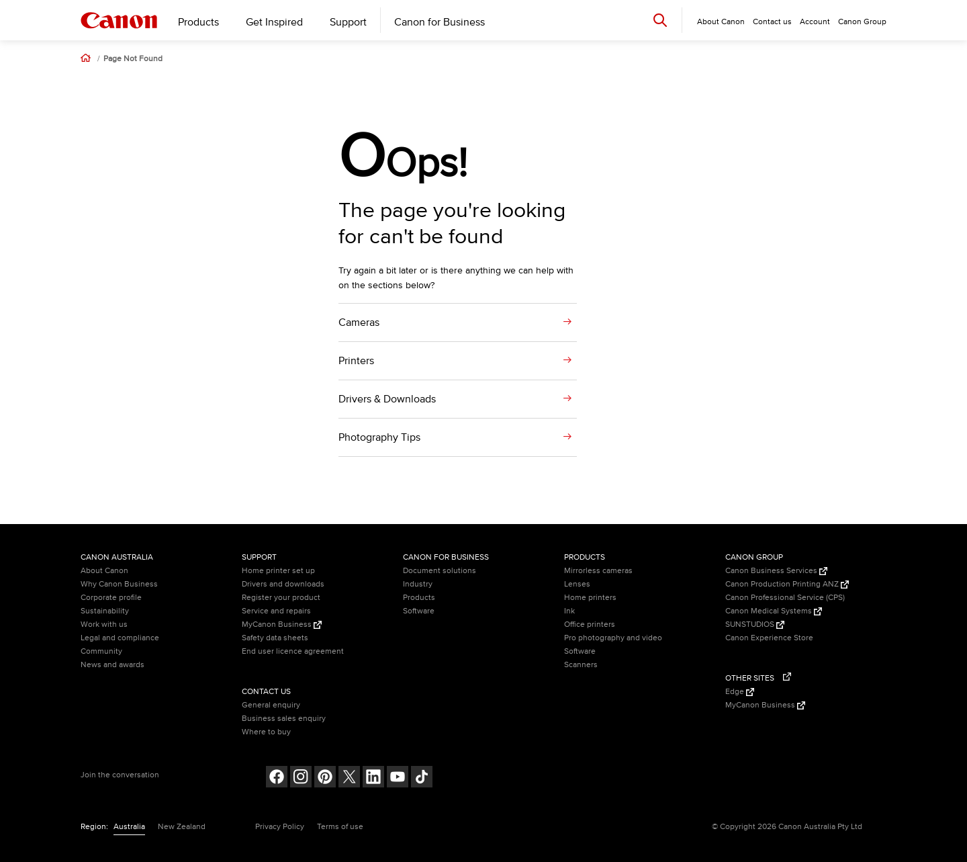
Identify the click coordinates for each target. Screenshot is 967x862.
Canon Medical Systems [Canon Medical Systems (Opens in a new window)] (773, 611)
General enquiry (271, 705)
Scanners (581, 665)
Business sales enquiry (284, 719)
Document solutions (439, 571)
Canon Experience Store (769, 638)
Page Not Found (133, 59)
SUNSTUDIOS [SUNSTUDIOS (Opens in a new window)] (754, 624)
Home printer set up (278, 571)
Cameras (358, 322)
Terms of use (340, 827)
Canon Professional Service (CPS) (785, 598)
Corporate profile (111, 598)
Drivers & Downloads (387, 399)
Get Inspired (274, 22)
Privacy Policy (279, 827)
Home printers (590, 598)
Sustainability (105, 611)
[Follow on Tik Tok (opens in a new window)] (421, 778)
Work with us (104, 624)
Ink (569, 611)
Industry (417, 584)
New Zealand (181, 827)
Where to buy (266, 732)
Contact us (772, 22)
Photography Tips (379, 437)
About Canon (104, 571)
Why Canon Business (119, 584)
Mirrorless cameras (598, 571)
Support (348, 22)
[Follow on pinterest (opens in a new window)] (325, 778)
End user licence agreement (293, 651)
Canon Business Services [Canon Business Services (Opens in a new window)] (776, 571)
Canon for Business (439, 22)
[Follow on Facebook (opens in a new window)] (276, 778)
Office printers (589, 624)
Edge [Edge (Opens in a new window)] (739, 692)
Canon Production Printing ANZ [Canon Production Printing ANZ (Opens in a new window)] (787, 584)
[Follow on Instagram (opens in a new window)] (301, 778)
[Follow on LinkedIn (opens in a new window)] (373, 778)
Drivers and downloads (283, 584)
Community (101, 651)
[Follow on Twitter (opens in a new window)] (349, 778)
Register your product (281, 598)
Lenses (577, 584)
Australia (129, 827)
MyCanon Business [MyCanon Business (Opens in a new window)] (282, 624)
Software (418, 611)
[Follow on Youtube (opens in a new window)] (397, 778)
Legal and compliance (120, 638)
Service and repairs (276, 611)
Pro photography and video (613, 638)
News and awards (112, 665)
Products (198, 22)
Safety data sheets (275, 638)
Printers (356, 361)
